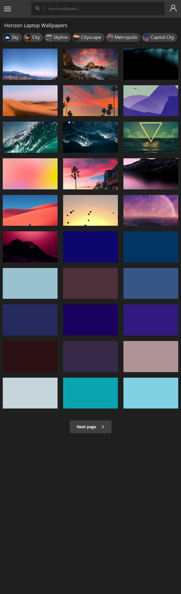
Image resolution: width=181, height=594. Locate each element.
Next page (91, 426)
